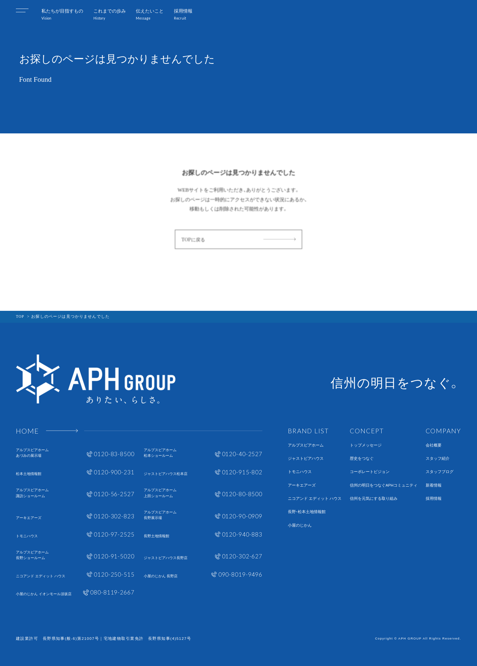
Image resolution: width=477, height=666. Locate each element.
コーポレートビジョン (370, 472)
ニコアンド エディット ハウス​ (315, 498)
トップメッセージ (366, 445)
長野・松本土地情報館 (307, 512)
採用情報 (434, 498)
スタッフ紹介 (438, 458)
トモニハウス (300, 472)
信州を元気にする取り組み (374, 498)
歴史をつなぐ (362, 458)
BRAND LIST (308, 431)
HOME (27, 430)
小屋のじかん (300, 525)
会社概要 (434, 445)
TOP (20, 316)
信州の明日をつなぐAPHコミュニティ (383, 485)
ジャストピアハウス (306, 458)
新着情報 (434, 485)
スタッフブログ (439, 472)
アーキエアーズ (302, 485)
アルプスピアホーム (306, 445)
